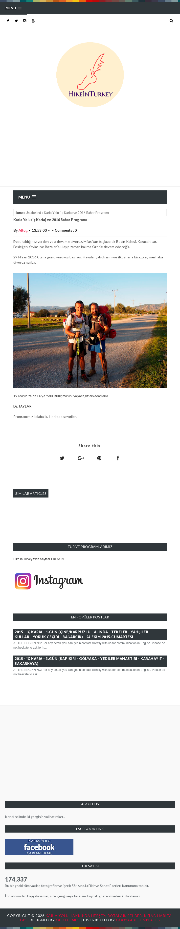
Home (19, 213)
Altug (23, 230)
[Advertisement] (90, 149)
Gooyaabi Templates (138, 920)
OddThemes (68, 920)
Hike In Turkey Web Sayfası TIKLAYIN (38, 559)
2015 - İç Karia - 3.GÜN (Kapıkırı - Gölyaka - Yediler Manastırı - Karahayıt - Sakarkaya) (90, 661)
